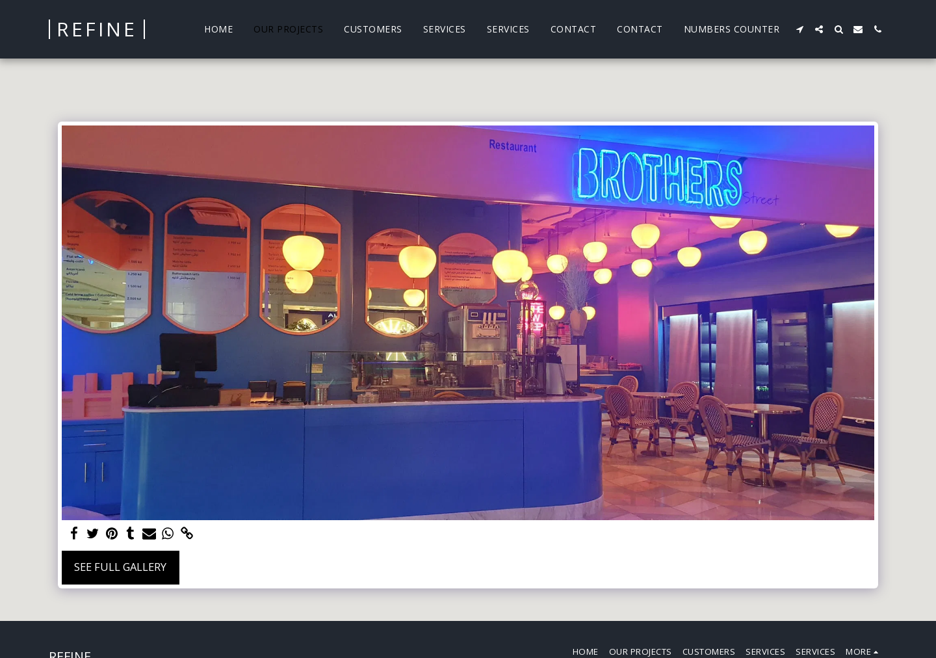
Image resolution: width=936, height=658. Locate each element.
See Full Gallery (120, 566)
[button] (799, 29)
